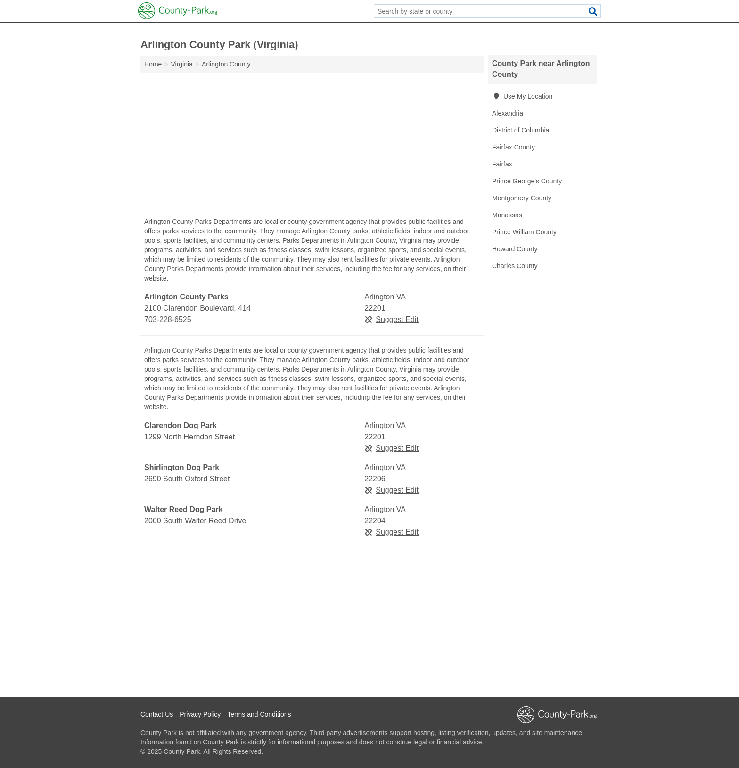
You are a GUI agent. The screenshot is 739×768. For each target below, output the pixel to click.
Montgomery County (521, 198)
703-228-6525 (167, 319)
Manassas (507, 215)
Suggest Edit (391, 319)
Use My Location (522, 96)
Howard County (515, 249)
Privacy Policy (200, 714)
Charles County (515, 266)
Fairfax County (513, 147)
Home (153, 64)
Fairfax (502, 164)
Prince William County (524, 232)
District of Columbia (520, 130)
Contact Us (156, 714)
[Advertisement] (312, 147)
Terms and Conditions (259, 714)
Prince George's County (527, 181)
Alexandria (507, 113)
